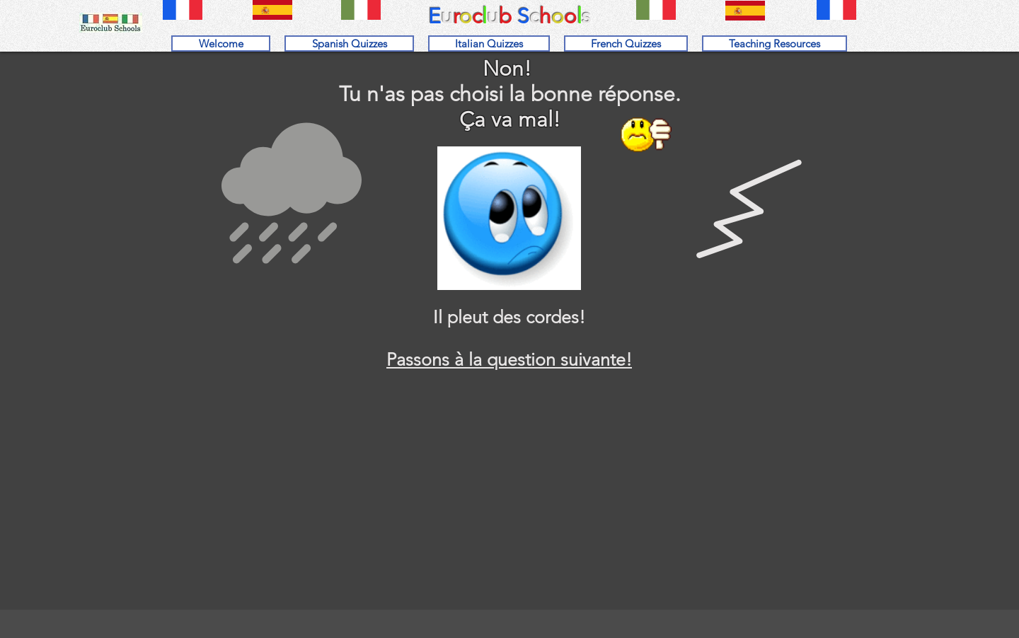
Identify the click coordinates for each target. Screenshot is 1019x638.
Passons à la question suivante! (509, 359)
